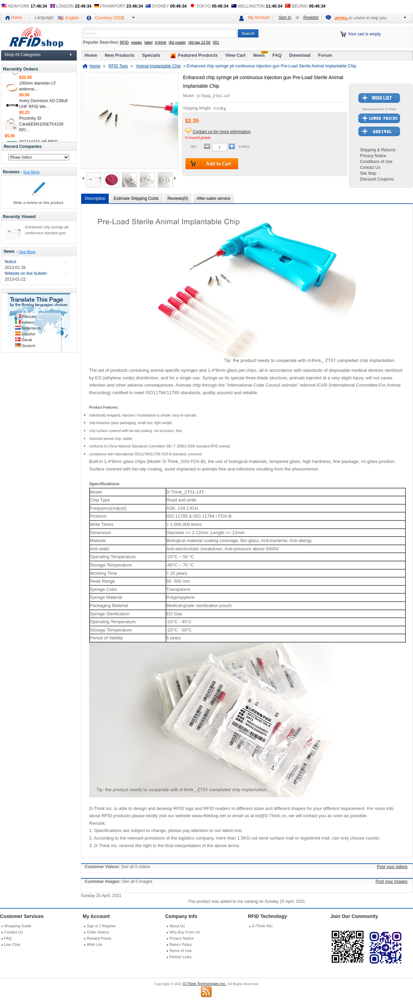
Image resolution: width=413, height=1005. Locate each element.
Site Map (368, 173)
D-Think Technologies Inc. (204, 984)
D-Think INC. (263, 926)
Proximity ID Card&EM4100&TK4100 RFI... (41, 127)
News (9, 251)
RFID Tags (118, 66)
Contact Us (370, 167)
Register (311, 17)
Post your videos (392, 866)
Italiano (28, 322)
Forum (325, 55)
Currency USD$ (109, 17)
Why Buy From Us (184, 932)
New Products (120, 55)
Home (16, 17)
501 (216, 42)
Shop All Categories (22, 54)
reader (136, 42)
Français (29, 316)
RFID (124, 42)
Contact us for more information (222, 131)
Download (299, 55)
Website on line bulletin (25, 273)
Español (28, 334)
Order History (98, 932)
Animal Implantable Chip (158, 66)
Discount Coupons (377, 179)
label (148, 42)
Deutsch (28, 346)
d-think (160, 42)
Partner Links (180, 957)
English (72, 17)
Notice (10, 261)
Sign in (92, 926)
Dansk (27, 340)
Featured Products (198, 55)
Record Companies (23, 146)
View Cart (235, 55)
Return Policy (180, 944)
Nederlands (31, 328)
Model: (189, 96)
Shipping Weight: (198, 108)
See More (31, 172)
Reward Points (99, 938)
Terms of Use (180, 951)
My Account (258, 17)
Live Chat (12, 944)
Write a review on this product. (38, 203)
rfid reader (177, 42)
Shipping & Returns (377, 150)
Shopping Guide (17, 926)
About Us (177, 926)
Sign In (284, 17)
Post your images (391, 881)
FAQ (277, 55)
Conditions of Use (376, 161)
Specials (151, 55)
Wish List (94, 944)
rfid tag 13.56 (199, 42)
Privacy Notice (373, 155)
